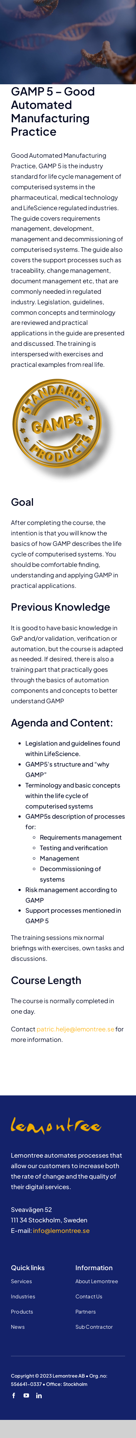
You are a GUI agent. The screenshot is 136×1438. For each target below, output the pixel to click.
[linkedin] (39, 1395)
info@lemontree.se (61, 1230)
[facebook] (13, 1395)
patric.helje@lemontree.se (75, 1029)
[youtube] (26, 1395)
